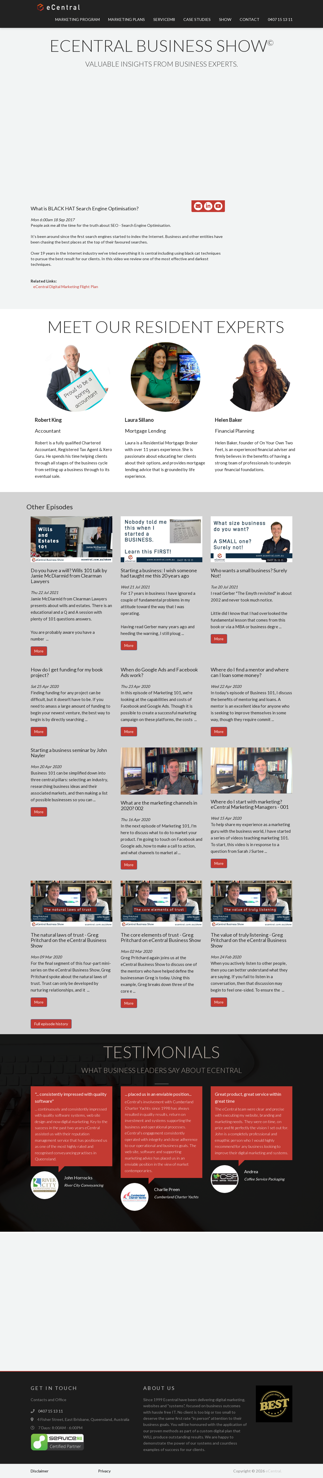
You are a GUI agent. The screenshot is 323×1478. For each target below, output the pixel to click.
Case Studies (197, 19)
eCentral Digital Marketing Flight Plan (65, 286)
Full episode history (51, 1023)
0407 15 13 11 (280, 19)
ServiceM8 (164, 19)
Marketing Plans (126, 19)
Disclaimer (39, 1471)
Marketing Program (77, 19)
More (38, 651)
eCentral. (274, 1471)
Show (225, 19)
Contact (249, 19)
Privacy (104, 1471)
